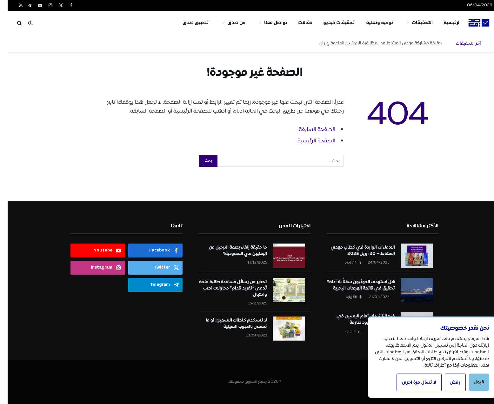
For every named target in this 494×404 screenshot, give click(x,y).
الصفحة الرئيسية (309, 141)
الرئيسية (444, 23)
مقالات (297, 23)
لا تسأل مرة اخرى (410, 382)
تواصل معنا (268, 23)
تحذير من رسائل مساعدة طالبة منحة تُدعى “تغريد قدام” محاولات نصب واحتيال (225, 288)
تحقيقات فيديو (331, 23)
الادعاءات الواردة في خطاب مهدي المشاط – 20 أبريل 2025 (355, 250)
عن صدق (229, 23)
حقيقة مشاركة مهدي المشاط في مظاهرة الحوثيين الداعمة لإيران (373, 43)
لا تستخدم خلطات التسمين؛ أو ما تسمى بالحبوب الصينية (228, 323)
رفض (447, 382)
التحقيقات (414, 23)
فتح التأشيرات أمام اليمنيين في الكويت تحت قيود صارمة (358, 319)
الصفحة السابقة (309, 129)
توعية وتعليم (371, 23)
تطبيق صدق (188, 23)
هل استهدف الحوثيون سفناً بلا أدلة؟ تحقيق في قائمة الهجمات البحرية (353, 285)
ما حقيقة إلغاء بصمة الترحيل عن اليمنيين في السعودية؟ (230, 250)
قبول (471, 382)
